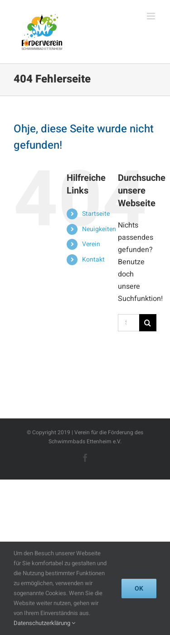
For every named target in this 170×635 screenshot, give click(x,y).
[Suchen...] (128, 322)
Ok (139, 588)
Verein (91, 244)
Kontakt (93, 259)
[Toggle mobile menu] (151, 16)
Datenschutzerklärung (44, 623)
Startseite (96, 213)
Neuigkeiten (99, 229)
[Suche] (147, 322)
